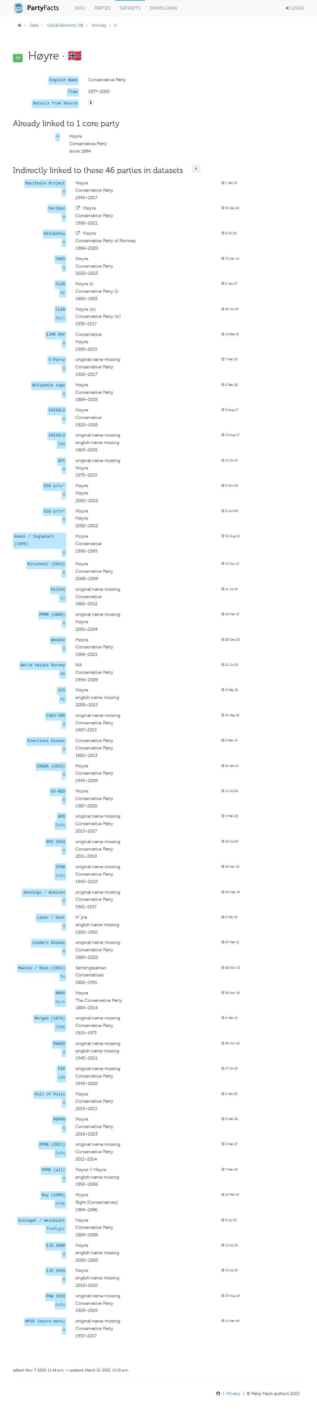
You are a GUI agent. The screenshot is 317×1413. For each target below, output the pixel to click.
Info (80, 8)
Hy (62, 293)
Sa (62, 977)
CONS (60, 1027)
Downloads (163, 8)
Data (34, 25)
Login (295, 8)
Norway (99, 25)
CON (61, 444)
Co (62, 598)
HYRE (60, 1204)
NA (62, 674)
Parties (102, 8)
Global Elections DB (65, 25)
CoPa (60, 825)
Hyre (60, 1002)
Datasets (130, 8)
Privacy (233, 1393)
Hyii (60, 318)
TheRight (55, 1229)
